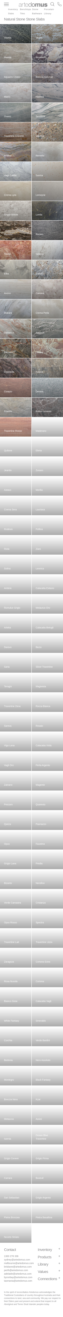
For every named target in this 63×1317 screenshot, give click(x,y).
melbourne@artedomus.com (19, 1263)
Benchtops (25, 9)
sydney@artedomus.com (17, 1259)
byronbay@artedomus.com (18, 1277)
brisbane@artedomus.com (18, 1266)
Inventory (13, 9)
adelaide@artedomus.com (18, 1273)
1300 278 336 (11, 1256)
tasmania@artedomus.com (18, 1280)
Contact (10, 1250)
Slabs (11, 13)
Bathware (37, 13)
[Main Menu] (11, 4)
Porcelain (49, 9)
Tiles (22, 13)
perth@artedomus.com (16, 1270)
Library (47, 13)
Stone (35, 9)
